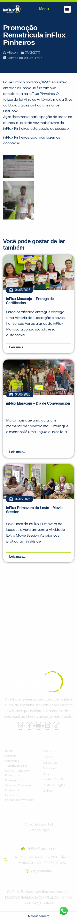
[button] (67, 9)
